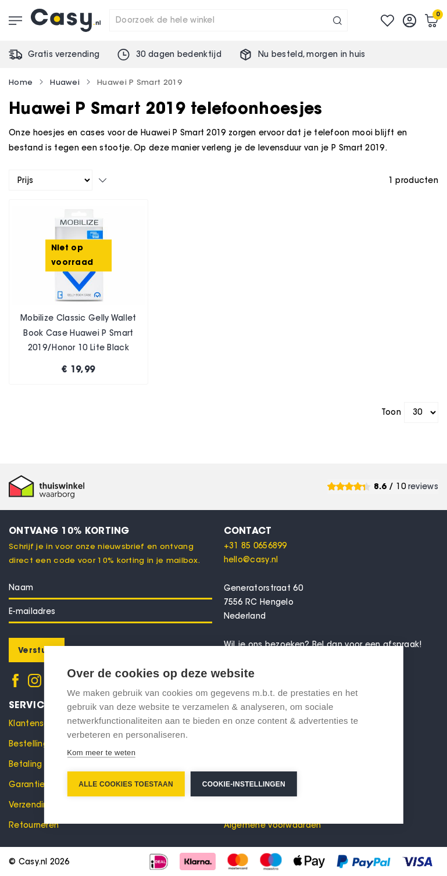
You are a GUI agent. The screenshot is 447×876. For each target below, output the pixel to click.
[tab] (331, 530)
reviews (423, 486)
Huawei (65, 82)
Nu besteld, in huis (312, 54)
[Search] (337, 20)
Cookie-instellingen (243, 784)
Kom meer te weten (101, 752)
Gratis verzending (63, 54)
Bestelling (28, 744)
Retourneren (34, 825)
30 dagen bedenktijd (178, 54)
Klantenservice (39, 723)
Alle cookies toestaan (125, 784)
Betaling (25, 764)
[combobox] (228, 20)
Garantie (27, 784)
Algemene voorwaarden (272, 825)
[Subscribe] (37, 650)
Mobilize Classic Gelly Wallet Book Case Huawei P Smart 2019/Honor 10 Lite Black (78, 333)
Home (21, 82)
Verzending (31, 805)
